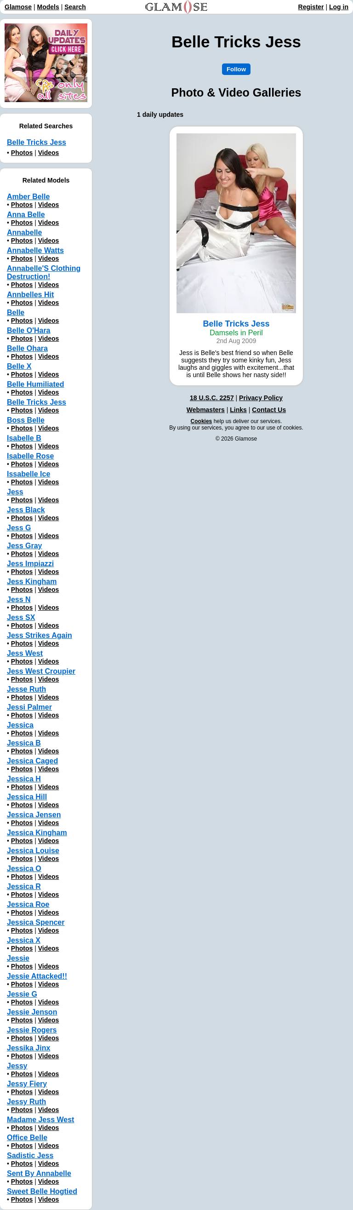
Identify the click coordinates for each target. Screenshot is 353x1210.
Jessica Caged (32, 761)
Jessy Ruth (26, 1102)
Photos (22, 152)
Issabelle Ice (28, 474)
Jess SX (21, 617)
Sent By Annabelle (39, 1173)
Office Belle (27, 1137)
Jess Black (26, 510)
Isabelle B (24, 438)
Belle (15, 312)
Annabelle (24, 232)
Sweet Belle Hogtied (42, 1191)
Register (311, 7)
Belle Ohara (27, 348)
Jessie (18, 958)
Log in (338, 7)
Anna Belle (26, 214)
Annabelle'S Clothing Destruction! (43, 272)
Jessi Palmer (29, 707)
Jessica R (24, 886)
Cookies (201, 421)
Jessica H (24, 779)
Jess (15, 492)
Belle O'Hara (29, 330)
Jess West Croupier (41, 671)
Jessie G (22, 994)
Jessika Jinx (28, 1048)
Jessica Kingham (37, 833)
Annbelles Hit (30, 294)
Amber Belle (28, 197)
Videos (48, 152)
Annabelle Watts (35, 250)
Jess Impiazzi (30, 564)
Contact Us (269, 409)
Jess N (19, 599)
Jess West (25, 653)
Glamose (18, 7)
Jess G (19, 528)
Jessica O (24, 868)
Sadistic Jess (30, 1155)
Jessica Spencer (35, 922)
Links (238, 409)
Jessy (17, 1066)
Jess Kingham (32, 581)
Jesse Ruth (26, 689)
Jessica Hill (27, 797)
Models (48, 7)
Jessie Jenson (32, 1012)
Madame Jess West (40, 1120)
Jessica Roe (28, 904)
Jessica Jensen (34, 815)
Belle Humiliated (35, 384)
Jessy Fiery (27, 1084)
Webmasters (206, 409)
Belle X (19, 366)
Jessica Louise (33, 850)
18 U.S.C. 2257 (212, 397)
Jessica (20, 725)
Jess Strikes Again (39, 635)
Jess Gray (24, 546)
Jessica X (23, 940)
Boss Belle (26, 420)
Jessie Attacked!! (37, 976)
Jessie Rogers (32, 1030)
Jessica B (24, 743)
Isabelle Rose (30, 456)
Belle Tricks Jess (36, 142)
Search (75, 7)
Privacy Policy (261, 397)
